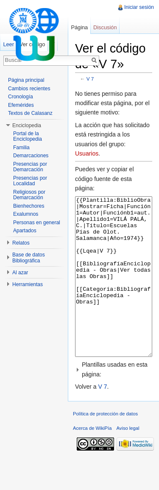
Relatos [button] (21, 243)
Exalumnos (25, 214)
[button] (113, 401)
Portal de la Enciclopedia (27, 136)
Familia (21, 147)
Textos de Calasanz (30, 113)
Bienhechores (28, 206)
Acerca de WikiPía (92, 459)
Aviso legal (128, 459)
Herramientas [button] (27, 284)
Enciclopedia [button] (26, 125)
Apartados (24, 231)
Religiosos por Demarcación (29, 195)
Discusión (105, 27)
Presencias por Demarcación (30, 167)
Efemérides (21, 105)
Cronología (20, 97)
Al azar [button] (20, 273)
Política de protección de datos (105, 445)
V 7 (90, 78)
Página (79, 27)
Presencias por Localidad (30, 181)
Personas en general (36, 223)
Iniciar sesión (139, 7)
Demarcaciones (30, 156)
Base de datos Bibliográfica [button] (28, 258)
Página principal (26, 80)
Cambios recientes (29, 89)
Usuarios (86, 153)
